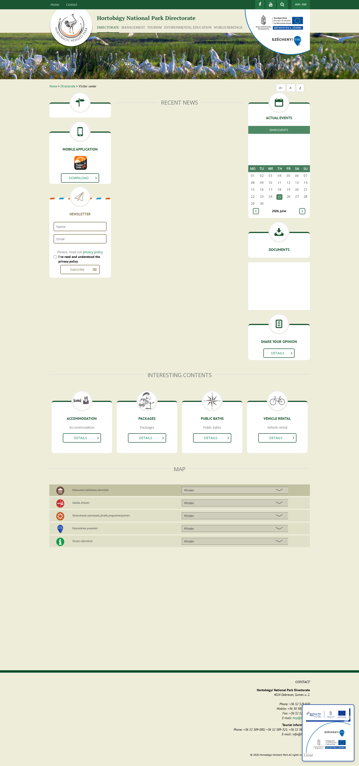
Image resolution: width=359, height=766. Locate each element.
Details (277, 353)
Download (79, 178)
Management (133, 27)
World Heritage (228, 27)
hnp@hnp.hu (301, 718)
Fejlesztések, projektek (84, 528)
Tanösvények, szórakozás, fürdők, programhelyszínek (101, 515)
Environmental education (187, 27)
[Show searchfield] (282, 5)
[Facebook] (260, 5)
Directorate (108, 27)
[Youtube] (270, 5)
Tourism (154, 27)
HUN (297, 4)
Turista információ (82, 541)
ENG (304, 4)
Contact (71, 4)
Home (54, 4)
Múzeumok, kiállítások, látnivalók (90, 490)
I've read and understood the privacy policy (79, 259)
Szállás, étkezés (81, 502)
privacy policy (93, 252)
